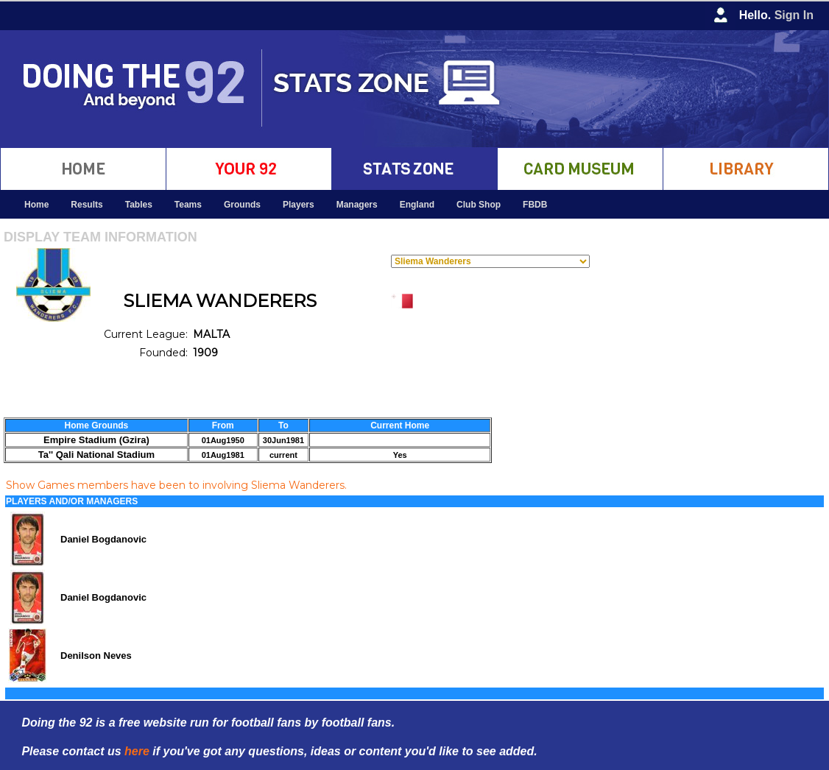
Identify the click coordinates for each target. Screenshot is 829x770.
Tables (138, 204)
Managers (357, 204)
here (136, 751)
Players (298, 204)
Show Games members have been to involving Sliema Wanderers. (176, 485)
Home (36, 204)
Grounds (242, 204)
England (417, 204)
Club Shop (478, 204)
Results (86, 204)
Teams (188, 204)
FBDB (535, 204)
